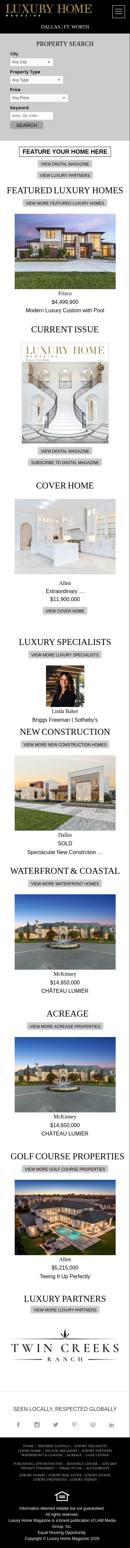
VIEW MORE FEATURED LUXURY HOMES (65, 203)
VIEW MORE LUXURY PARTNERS (64, 1310)
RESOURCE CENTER (82, 1464)
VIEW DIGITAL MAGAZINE (65, 164)
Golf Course (97, 1455)
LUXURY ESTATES (98, 1475)
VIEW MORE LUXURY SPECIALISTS (65, 655)
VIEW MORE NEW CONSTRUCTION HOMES (65, 745)
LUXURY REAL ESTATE (64, 1475)
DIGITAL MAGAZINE (61, 1451)
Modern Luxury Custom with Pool (65, 310)
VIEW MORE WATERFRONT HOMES (65, 884)
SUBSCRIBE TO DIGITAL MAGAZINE (65, 462)
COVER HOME (29, 1451)
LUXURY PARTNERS (97, 1451)
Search (26, 125)
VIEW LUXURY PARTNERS (65, 175)
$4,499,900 (65, 302)
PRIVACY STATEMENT (38, 1468)
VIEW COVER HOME (65, 611)
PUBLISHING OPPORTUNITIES (37, 1464)
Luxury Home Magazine (29, 1520)
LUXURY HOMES (32, 1475)
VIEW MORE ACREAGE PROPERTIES (65, 1026)
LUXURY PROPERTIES (50, 1479)
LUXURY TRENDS (83, 1479)
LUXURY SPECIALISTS (90, 1446)
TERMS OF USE (70, 1468)
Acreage (74, 1455)
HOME (28, 1446)
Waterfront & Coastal (42, 1455)
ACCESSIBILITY (97, 1468)
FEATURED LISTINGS (54, 1446)
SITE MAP (109, 1464)
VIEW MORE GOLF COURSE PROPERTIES (65, 1169)
